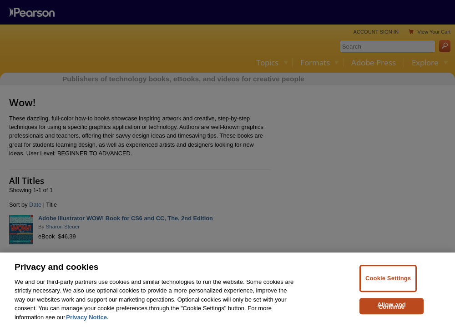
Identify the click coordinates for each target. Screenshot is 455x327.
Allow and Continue (391, 314)
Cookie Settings (388, 287)
